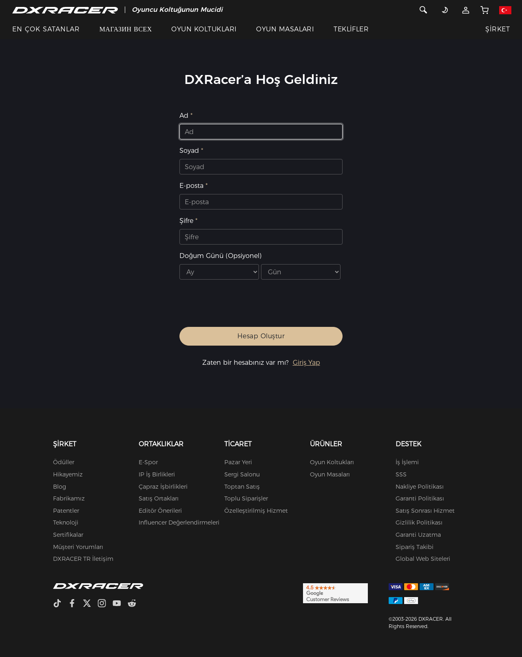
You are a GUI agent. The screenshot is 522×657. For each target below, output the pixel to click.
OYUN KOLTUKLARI (204, 29)
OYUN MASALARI (285, 29)
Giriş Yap (306, 362)
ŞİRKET (497, 29)
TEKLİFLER (351, 29)
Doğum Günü (220, 256)
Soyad (189, 150)
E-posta (191, 186)
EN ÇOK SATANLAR (46, 29)
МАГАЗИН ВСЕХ (126, 29)
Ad (183, 115)
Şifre (186, 221)
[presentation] (253, 306)
